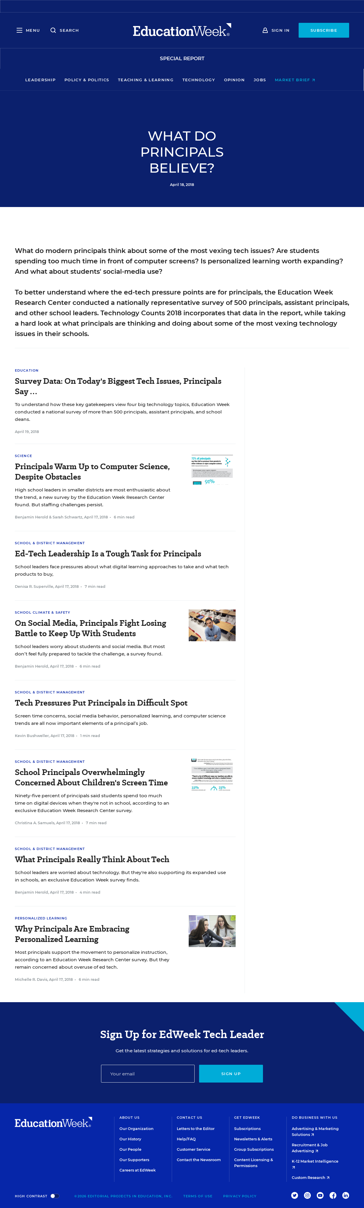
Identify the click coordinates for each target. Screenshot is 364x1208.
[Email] (148, 1074)
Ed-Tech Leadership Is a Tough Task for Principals (108, 553)
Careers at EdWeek (137, 1170)
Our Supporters (134, 1160)
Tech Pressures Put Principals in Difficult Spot (101, 703)
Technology (210, 79)
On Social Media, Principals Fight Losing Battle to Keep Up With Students (90, 628)
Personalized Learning (41, 918)
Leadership (52, 79)
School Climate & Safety (42, 612)
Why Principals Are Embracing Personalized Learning (72, 934)
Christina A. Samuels (34, 823)
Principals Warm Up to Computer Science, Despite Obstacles (92, 471)
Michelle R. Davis (31, 979)
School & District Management (50, 543)
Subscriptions (247, 1128)
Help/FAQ (186, 1139)
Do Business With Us (315, 1117)
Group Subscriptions (254, 1149)
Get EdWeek (247, 1117)
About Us (129, 1117)
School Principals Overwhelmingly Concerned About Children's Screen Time (91, 777)
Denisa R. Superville (34, 586)
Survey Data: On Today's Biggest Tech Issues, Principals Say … (118, 386)
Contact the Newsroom (199, 1160)
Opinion (246, 79)
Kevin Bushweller (32, 735)
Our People (130, 1149)
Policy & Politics (98, 79)
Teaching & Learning (157, 79)
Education (27, 370)
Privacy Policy (239, 1196)
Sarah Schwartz (67, 517)
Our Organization (136, 1128)
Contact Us (189, 1117)
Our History (130, 1139)
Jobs (272, 79)
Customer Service (193, 1149)
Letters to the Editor (196, 1128)
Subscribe (324, 30)
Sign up (231, 1073)
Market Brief (307, 79)
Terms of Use (197, 1196)
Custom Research (311, 1177)
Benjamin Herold (31, 517)
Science (23, 456)
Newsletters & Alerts (253, 1139)
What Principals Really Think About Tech (92, 859)
